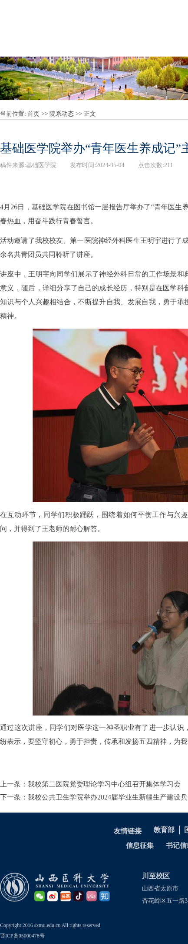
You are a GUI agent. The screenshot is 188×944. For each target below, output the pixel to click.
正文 (90, 114)
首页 (33, 114)
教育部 (164, 829)
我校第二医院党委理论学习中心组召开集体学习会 (104, 784)
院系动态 (61, 114)
